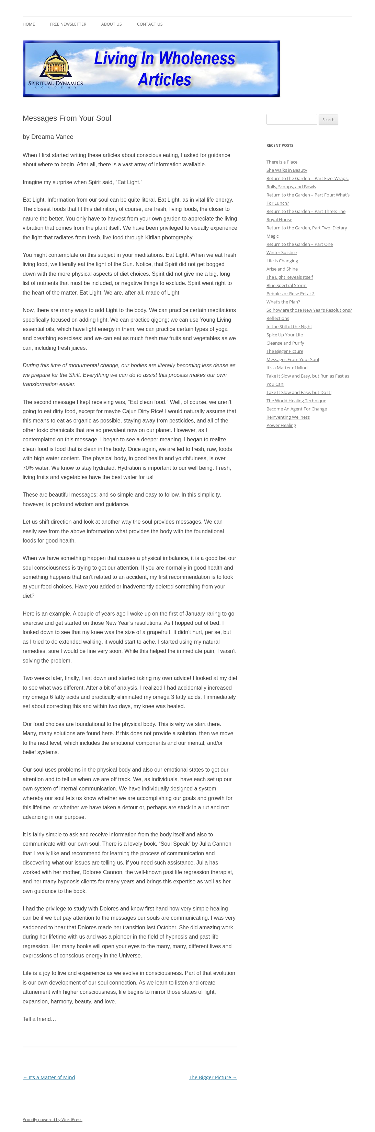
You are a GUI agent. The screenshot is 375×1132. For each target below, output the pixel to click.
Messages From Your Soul (292, 359)
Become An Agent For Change (296, 409)
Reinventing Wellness (288, 417)
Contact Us (150, 24)
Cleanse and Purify (285, 343)
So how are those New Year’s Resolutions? (309, 310)
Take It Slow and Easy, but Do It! (298, 392)
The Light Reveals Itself (289, 277)
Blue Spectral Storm (286, 285)
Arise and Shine (282, 269)
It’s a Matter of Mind (49, 1077)
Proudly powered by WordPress (52, 1119)
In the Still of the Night (289, 326)
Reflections (277, 318)
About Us (111, 24)
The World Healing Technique (296, 400)
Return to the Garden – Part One (299, 244)
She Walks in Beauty (286, 170)
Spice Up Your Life (284, 335)
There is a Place (281, 162)
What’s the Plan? (283, 302)
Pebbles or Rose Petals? (290, 293)
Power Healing (281, 425)
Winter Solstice (281, 252)
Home (29, 24)
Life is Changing (282, 261)
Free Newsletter (68, 24)
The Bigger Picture (213, 1077)
